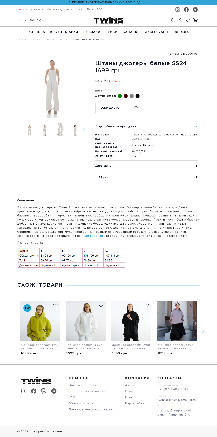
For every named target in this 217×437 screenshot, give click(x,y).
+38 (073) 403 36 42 (172, 389)
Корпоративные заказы (87, 391)
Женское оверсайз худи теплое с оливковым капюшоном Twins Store (40, 347)
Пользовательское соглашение (93, 409)
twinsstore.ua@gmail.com (176, 400)
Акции (23, 10)
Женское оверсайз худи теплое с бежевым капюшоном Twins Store (177, 347)
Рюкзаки (91, 32)
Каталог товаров (43, 39)
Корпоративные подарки (53, 32)
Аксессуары (156, 32)
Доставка (103, 166)
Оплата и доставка (60, 10)
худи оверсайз (93, 236)
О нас (80, 10)
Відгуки (101, 177)
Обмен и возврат (82, 403)
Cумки (111, 32)
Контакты (37, 10)
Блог (90, 10)
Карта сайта (134, 403)
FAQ (100, 10)
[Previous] (20, 129)
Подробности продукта (116, 126)
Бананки (131, 32)
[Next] (84, 129)
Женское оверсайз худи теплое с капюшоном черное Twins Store (131, 347)
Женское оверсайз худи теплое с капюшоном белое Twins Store (85, 347)
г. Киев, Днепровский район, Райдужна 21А (174, 412)
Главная (24, 39)
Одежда (181, 32)
